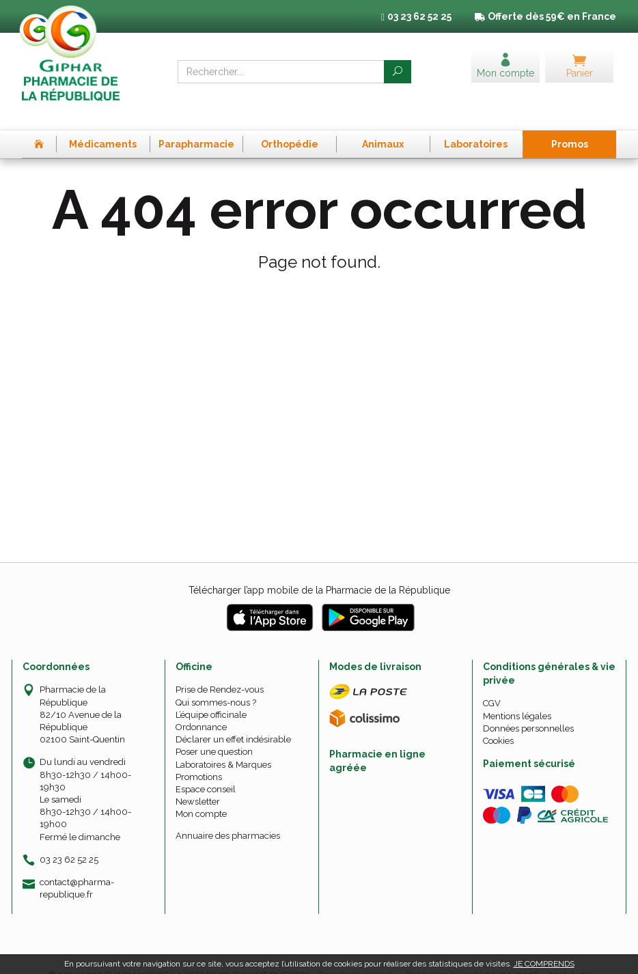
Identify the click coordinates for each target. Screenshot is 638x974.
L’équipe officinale (211, 692)
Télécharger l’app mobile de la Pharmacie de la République (319, 568)
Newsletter (198, 780)
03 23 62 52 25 (69, 837)
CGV (492, 681)
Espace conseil (206, 767)
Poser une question (214, 730)
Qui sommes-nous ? (216, 680)
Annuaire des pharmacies (228, 813)
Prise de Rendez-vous (220, 668)
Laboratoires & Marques (223, 742)
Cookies (498, 719)
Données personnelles (528, 706)
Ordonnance (201, 705)
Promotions (199, 754)
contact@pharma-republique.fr (77, 865)
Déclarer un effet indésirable (233, 717)
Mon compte (201, 792)
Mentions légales (517, 693)
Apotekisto (569, 953)
